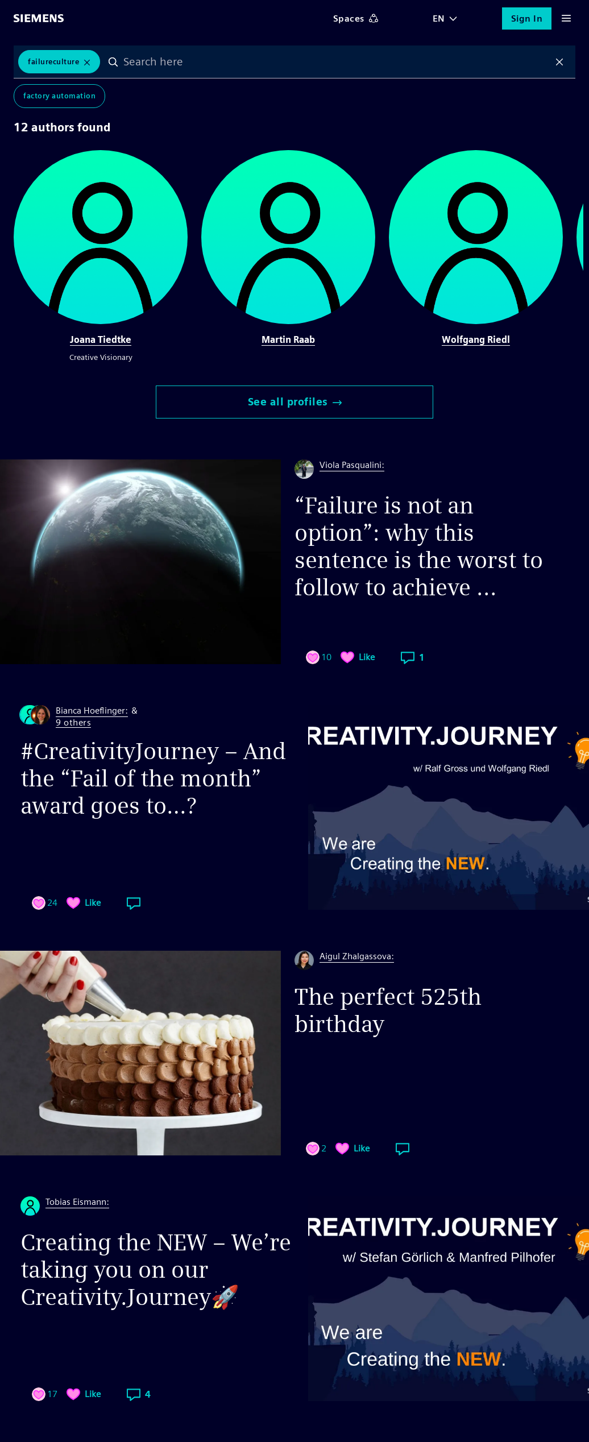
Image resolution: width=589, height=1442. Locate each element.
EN (439, 18)
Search (114, 62)
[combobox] (336, 62)
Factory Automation (59, 96)
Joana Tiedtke (100, 339)
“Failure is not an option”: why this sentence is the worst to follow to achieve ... (418, 546)
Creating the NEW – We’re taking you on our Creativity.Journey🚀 (155, 1270)
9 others (73, 723)
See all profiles (295, 402)
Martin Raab (288, 339)
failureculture (53, 61)
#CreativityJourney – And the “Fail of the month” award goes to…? (153, 778)
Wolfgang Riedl (476, 339)
